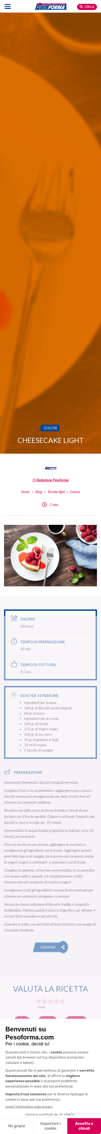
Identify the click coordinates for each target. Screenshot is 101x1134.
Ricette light (56, 492)
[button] (50, 947)
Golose (75, 492)
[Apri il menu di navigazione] (7, 6)
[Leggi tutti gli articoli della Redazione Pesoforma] (50, 472)
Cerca (87, 6)
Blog (39, 492)
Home (25, 492)
